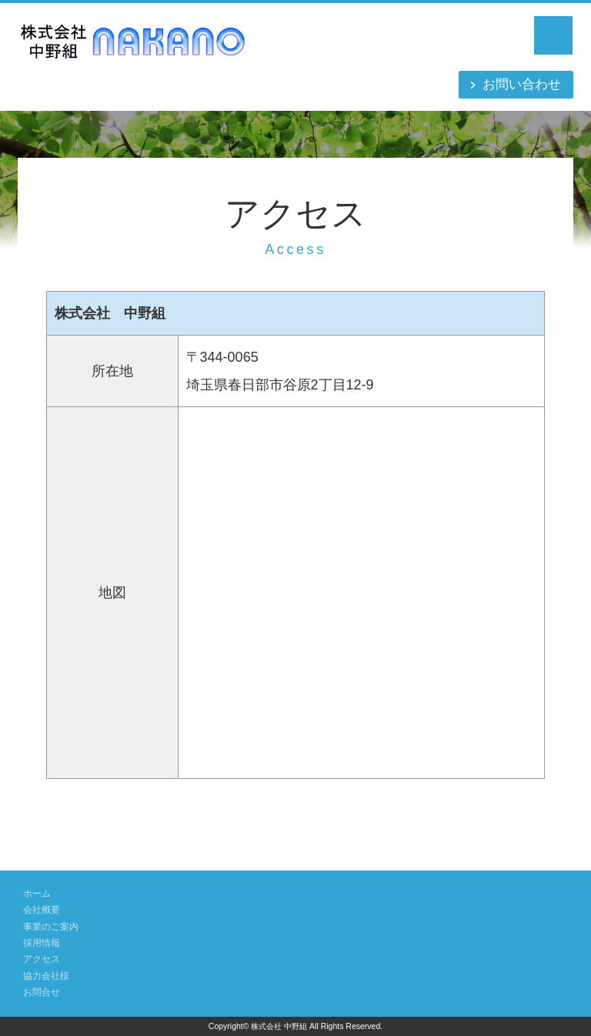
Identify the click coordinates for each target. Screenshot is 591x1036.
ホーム (38, 893)
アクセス (43, 959)
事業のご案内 (53, 926)
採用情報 (43, 942)
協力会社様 (48, 976)
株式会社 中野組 (279, 1026)
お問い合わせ (519, 84)
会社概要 (43, 909)
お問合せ (43, 992)
